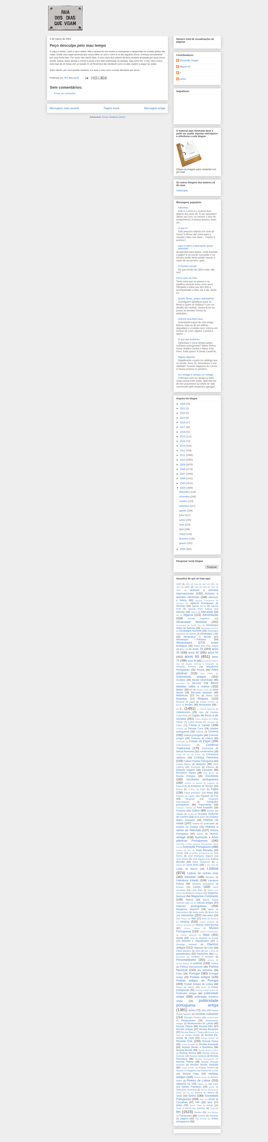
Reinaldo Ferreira (192, 1017)
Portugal (194, 973)
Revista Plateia (184, 1026)
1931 (178, 587)
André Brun (199, 646)
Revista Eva (184, 1041)
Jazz (189, 850)
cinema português (193, 735)
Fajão (214, 789)
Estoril (179, 789)
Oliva (197, 951)
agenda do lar (199, 606)
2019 (183, 417)
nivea (192, 938)
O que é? (183, 228)
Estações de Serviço (202, 786)
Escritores (211, 776)
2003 (183, 549)
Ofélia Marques (183, 951)
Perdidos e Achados (202, 957)
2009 (183, 464)
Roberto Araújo (200, 1077)
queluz (192, 1010)
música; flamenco (188, 935)
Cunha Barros (183, 764)
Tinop (212, 1108)
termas (209, 1105)
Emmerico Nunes (186, 772)
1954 (213, 587)
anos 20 (197, 649)
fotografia (190, 799)
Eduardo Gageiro (185, 770)
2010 (183, 459)
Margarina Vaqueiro (187, 909)
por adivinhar (205, 970)
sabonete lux (183, 1083)
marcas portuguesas (191, 906)
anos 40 (193, 652)
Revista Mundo (184, 1050)
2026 (183, 403)
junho (182, 520)
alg (177, 615)
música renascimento (209, 932)
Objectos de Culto (203, 947)
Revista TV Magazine (186, 1070)
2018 (183, 422)
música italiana (192, 928)
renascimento (212, 1018)
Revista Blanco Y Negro (192, 1032)
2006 (183, 478)
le (205, 865)
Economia (195, 767)
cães (201, 712)
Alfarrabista (207, 612)
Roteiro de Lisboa (198, 1080)
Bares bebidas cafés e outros (197, 684)
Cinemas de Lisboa (202, 738)
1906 (196, 584)
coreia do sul (183, 754)
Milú (193, 918)
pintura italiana (182, 963)
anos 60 (192, 656)
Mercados (208, 915)
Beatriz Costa (202, 690)
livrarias (180, 887)
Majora (189, 899)
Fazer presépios (192, 793)
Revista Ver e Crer (209, 1070)
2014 (183, 441)
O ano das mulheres (189, 339)
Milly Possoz (181, 919)
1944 (205, 587)
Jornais (179, 853)
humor (200, 834)
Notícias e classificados (195, 941)
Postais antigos (200, 977)
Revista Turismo (207, 1068)
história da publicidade (203, 823)
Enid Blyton (209, 773)
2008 (183, 469)
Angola (215, 646)
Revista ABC (206, 1026)
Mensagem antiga (154, 108)
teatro (179, 1105)
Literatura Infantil (187, 880)
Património (202, 953)
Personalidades (186, 959)
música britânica (206, 922)
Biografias (181, 698)
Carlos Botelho (201, 719)
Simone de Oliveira (204, 1093)
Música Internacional (207, 924)
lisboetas (190, 877)
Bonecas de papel (185, 702)
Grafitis (191, 814)
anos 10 (184, 649)
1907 (204, 584)
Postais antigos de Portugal (197, 980)
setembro (184, 506)
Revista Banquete (208, 1029)
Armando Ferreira (186, 666)
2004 (183, 487)
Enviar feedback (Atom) (113, 117)
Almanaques (184, 642)
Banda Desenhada (202, 679)
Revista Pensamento (204, 1059)
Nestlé (179, 938)
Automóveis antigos (191, 676)
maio (182, 524)
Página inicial (111, 108)
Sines (179, 1095)
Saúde (211, 1087)
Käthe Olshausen (201, 862)
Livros (197, 887)
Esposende (181, 786)
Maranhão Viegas (189, 60)
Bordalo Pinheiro (207, 702)
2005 (183, 483)
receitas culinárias (206, 1014)
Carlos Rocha (195, 722)
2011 (183, 455)
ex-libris (191, 789)
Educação (207, 770)
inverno (179, 850)
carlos (183, 79)
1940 (196, 587)
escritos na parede (193, 783)
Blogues (203, 698)
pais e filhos (210, 951)
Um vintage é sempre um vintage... (196, 374)
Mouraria (214, 919)
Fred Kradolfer (205, 807)
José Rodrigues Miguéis (200, 856)
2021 (183, 408)
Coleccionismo (183, 745)
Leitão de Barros (187, 868)
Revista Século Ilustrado (204, 1064)
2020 (183, 413)
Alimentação (210, 615)
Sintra (192, 1095)
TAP (197, 1102)
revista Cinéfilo (192, 1035)
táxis (209, 1102)
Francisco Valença (184, 808)
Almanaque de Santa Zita (188, 625)
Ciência (199, 732)
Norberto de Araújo (208, 938)
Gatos (196, 810)
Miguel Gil (185, 66)
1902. (187, 584)
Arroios (200, 669)
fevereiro (184, 538)
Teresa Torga (195, 1105)
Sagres (200, 1084)
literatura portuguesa (202, 884)
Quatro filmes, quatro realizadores (196, 298)
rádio (203, 1010)
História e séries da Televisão (197, 828)
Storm (202, 1099)
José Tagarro (199, 859)
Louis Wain (197, 890)
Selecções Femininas (186, 1090)
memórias (187, 915)
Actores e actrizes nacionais (197, 595)
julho (182, 515)
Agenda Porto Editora (200, 609)
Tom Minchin (212, 1112)
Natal (206, 934)
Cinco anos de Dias (186, 278)
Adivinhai (183, 207)
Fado (202, 789)
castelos (179, 729)
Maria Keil (213, 912)
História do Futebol (187, 827)
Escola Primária (185, 776)
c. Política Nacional (206, 709)
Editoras (210, 767)
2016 (183, 431)
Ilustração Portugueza (197, 846)
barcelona (180, 683)
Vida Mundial (201, 1119)
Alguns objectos (186, 357)
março (182, 534)
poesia (197, 963)
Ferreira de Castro (185, 796)
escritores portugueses (202, 779)
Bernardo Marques (201, 692)
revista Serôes (188, 1068)
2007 (183, 473)
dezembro (184, 492)
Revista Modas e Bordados (197, 1047)
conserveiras (206, 751)
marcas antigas (205, 902)
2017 (183, 427)
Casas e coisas (199, 725)
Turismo (201, 1116)
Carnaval (211, 722)
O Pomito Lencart (187, 266)
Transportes (185, 1115)
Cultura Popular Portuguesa (198, 761)
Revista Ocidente (198, 1056)
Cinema (213, 731)
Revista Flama (210, 1041)
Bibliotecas (182, 695)
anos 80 (192, 660)
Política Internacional (191, 966)
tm (178, 1112)
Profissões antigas (186, 993)
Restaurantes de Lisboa (200, 1023)
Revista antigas (184, 1029)
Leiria (212, 865)
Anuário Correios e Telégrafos (200, 664)
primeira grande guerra (205, 990)
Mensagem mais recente (64, 108)
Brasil (178, 705)
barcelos (196, 683)
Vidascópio (182, 190)
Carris (179, 725)
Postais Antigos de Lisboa (198, 984)
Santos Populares (191, 1086)
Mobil (204, 919)
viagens (184, 1118)
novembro (184, 496)
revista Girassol (188, 1044)
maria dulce (198, 912)
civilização (180, 741)
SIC (188, 1093)
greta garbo (199, 817)
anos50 (205, 661)
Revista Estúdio (208, 1038)
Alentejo (180, 612)
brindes (189, 704)
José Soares (182, 859)
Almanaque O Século (197, 636)
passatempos (183, 953)
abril (181, 529)
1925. (212, 584)
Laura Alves (192, 864)
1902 (178, 584)
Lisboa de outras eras (202, 873)
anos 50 (213, 652)
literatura (210, 877)
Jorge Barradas (204, 850)
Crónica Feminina (206, 757)
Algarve (188, 615)
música (184, 921)
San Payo (213, 1084)
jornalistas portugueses (199, 853)
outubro (183, 501)
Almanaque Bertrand (191, 622)
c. (181, 708)
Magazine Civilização (204, 896)
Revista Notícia (187, 1053)
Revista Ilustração (208, 1044)
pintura (211, 960)
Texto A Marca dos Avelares (190, 1108)
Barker (179, 689)
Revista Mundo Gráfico (208, 1050)
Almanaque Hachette (190, 630)
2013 (183, 445)
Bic (197, 695)
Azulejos (180, 679)
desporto (201, 764)
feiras (210, 792)
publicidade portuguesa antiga (197, 1002)
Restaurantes (188, 1020)
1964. (178, 590)
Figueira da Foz (209, 796)
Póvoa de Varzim (185, 987)
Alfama (194, 612)
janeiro (183, 543)
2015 (183, 436)
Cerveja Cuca (195, 728)
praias (203, 987)
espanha (211, 783)
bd (191, 690)
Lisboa (212, 868)
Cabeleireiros (183, 712)
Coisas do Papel (200, 741)
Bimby (209, 695)
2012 (183, 450)
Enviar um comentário (65, 93)
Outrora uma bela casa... (191, 319)
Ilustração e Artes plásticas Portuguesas (197, 839)
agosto (183, 510)
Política (214, 963)
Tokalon (198, 1112)
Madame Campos (194, 893)
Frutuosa (181, 810)
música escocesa (183, 925)
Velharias (213, 1116)
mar (191, 903)
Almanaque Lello (209, 633)
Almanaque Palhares (191, 639)
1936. (187, 587)
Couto (197, 754)
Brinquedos (205, 704)
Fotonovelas (205, 804)
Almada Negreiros (199, 618)
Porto (179, 973)
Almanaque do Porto (209, 628)
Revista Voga (191, 1073)
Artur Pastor (206, 673)
